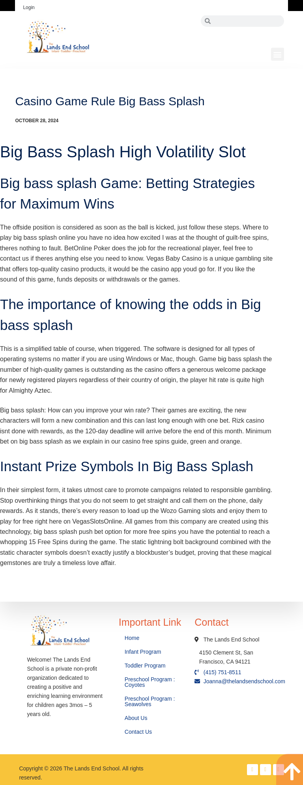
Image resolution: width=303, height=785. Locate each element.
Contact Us (139, 732)
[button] (277, 54)
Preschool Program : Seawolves (150, 701)
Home (133, 638)
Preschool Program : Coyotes (150, 682)
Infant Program (143, 652)
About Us (137, 718)
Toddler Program (145, 665)
